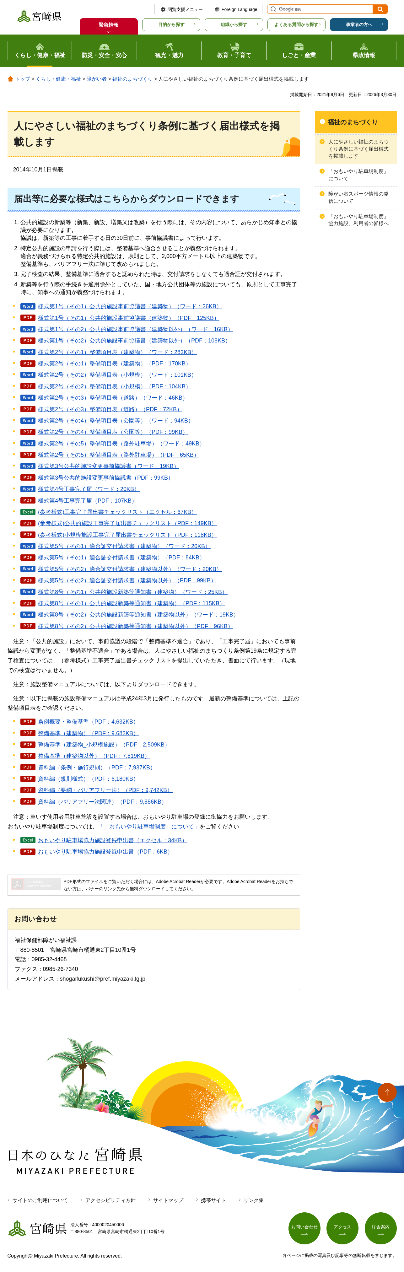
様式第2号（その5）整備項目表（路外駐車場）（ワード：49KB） (121, 443)
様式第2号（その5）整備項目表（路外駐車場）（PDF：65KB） (118, 455)
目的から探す (171, 24)
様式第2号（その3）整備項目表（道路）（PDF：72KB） (110, 409)
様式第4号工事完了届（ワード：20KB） (89, 489)
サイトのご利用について (40, 1200)
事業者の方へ (359, 24)
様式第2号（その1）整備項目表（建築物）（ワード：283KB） (117, 352)
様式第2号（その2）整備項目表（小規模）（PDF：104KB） (114, 386)
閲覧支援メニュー (185, 9)
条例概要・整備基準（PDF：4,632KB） (88, 722)
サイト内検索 (272, 9)
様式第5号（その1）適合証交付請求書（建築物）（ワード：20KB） (124, 546)
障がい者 (97, 79)
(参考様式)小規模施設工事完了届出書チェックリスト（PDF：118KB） (127, 535)
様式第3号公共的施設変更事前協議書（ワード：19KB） (108, 466)
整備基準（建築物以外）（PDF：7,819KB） (94, 756)
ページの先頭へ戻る (387, 1092)
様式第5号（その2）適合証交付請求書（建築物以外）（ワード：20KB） (130, 569)
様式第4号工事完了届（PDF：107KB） (87, 501)
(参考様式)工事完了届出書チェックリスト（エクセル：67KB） (117, 512)
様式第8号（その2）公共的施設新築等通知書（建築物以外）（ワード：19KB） (138, 615)
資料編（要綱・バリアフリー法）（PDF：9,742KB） (105, 790)
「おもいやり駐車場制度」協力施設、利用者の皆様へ (358, 220)
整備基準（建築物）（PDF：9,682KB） (88, 733)
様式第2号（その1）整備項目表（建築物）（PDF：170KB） (114, 363)
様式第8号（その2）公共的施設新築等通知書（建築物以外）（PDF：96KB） (135, 626)
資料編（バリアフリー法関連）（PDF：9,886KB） (102, 802)
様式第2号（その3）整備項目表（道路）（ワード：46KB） (113, 398)
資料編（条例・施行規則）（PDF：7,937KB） (97, 767)
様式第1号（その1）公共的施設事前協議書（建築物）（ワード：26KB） (130, 306)
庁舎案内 (381, 1226)
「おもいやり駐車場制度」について (358, 175)
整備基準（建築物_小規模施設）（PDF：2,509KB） (104, 744)
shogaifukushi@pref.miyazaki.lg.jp (102, 979)
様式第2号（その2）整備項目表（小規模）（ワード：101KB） (117, 375)
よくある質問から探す (296, 24)
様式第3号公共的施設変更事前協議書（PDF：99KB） (106, 478)
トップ (22, 79)
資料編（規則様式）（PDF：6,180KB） (88, 779)
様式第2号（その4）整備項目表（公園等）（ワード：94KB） (116, 421)
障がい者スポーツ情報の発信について (358, 197)
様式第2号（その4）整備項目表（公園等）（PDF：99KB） (113, 432)
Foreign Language (239, 9)
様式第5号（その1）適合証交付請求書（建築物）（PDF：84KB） (121, 557)
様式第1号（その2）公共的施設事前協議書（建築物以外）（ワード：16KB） (135, 329)
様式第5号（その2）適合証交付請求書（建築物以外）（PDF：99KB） (127, 580)
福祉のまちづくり (132, 79)
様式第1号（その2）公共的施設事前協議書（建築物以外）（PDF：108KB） (134, 340)
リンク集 (254, 1200)
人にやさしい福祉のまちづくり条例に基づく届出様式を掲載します (358, 149)
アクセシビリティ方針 (110, 1200)
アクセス (342, 1226)
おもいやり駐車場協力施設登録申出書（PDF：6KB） (105, 852)
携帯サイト (213, 1200)
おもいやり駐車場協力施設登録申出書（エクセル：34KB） (112, 840)
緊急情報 (109, 25)
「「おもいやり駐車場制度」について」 (149, 826)
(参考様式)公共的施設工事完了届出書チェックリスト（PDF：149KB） (127, 523)
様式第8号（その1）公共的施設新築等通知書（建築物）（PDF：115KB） (131, 603)
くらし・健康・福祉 (58, 79)
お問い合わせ (304, 1226)
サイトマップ (168, 1200)
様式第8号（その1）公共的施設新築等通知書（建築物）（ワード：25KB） (133, 592)
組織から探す (234, 24)
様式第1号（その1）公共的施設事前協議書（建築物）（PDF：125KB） (128, 318)
